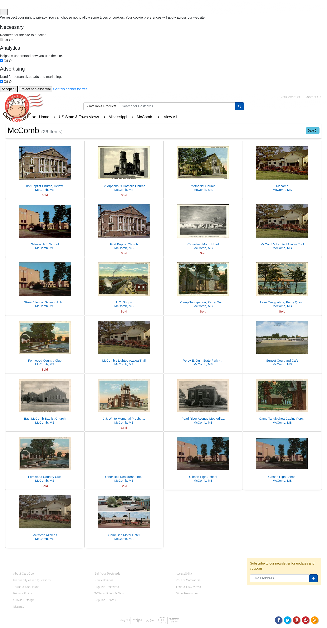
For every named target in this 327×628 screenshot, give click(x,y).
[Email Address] (279, 578)
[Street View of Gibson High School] (44, 283)
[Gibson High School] (44, 225)
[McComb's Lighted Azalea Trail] (282, 225)
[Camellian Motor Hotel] (203, 225)
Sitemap (18, 606)
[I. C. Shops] (124, 283)
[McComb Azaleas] (44, 516)
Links (94, 563)
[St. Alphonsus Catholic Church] (124, 167)
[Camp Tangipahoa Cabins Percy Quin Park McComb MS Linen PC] (282, 400)
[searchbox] (177, 106)
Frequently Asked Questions (31, 580)
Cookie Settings (23, 599)
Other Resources (186, 593)
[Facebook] (278, 619)
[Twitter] (287, 619)
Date (312, 130)
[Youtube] (296, 619)
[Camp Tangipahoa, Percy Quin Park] (203, 283)
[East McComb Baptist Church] (44, 400)
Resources (180, 563)
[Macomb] (282, 167)
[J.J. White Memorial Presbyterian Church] (124, 400)
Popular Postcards (106, 586)
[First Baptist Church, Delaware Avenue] (44, 167)
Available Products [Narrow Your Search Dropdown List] (101, 106)
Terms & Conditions (26, 586)
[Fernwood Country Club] (44, 342)
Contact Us (312, 97)
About (13, 563)
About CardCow (23, 573)
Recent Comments (187, 580)
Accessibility (183, 573)
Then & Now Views (188, 586)
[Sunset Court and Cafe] (282, 342)
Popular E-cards (105, 599)
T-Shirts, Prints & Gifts (109, 593)
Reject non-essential (35, 89)
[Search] (239, 106)
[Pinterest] (305, 619)
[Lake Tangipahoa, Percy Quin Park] (282, 283)
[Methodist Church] (203, 167)
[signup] (313, 578)
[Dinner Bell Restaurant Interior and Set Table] (124, 458)
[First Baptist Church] (124, 225)
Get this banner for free (70, 89)
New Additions (103, 580)
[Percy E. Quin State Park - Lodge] (203, 342)
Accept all (9, 89)
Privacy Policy (22, 593)
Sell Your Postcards (107, 573)
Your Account (290, 97)
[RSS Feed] (314, 619)
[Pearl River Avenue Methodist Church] (203, 400)
